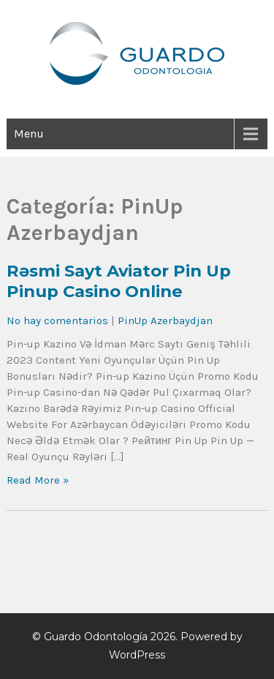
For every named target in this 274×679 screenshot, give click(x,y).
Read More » (38, 480)
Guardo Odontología (96, 636)
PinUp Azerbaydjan (165, 320)
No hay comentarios (57, 320)
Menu (29, 133)
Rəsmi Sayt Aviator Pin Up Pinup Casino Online (119, 280)
